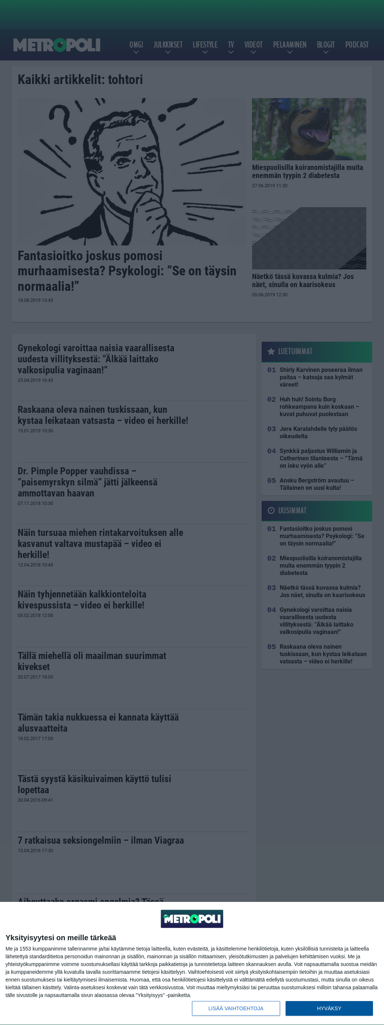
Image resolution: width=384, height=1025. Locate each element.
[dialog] (192, 963)
